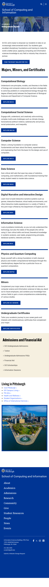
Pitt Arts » (7, 393)
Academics (9, 488)
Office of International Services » (16, 401)
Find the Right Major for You (16, 62)
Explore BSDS (8, 184)
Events (7, 528)
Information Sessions (12, 370)
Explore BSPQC (9, 272)
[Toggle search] (42, 4)
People (7, 518)
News (7, 523)
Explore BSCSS (9, 130)
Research (9, 498)
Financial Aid (9, 360)
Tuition (7, 351)
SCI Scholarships (10, 365)
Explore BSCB (8, 102)
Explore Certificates (11, 328)
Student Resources (14, 513)
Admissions (10, 493)
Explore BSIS (8, 243)
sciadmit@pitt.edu (9, 550)
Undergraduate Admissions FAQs (17, 355)
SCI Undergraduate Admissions (16, 346)
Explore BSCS (8, 158)
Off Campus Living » (11, 390)
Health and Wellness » (12, 395)
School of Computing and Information (17, 11)
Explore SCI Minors (10, 303)
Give (6, 508)
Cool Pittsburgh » (10, 388)
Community (10, 503)
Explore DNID (8, 212)
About (7, 483)
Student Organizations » (13, 398)
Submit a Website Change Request (14, 554)
